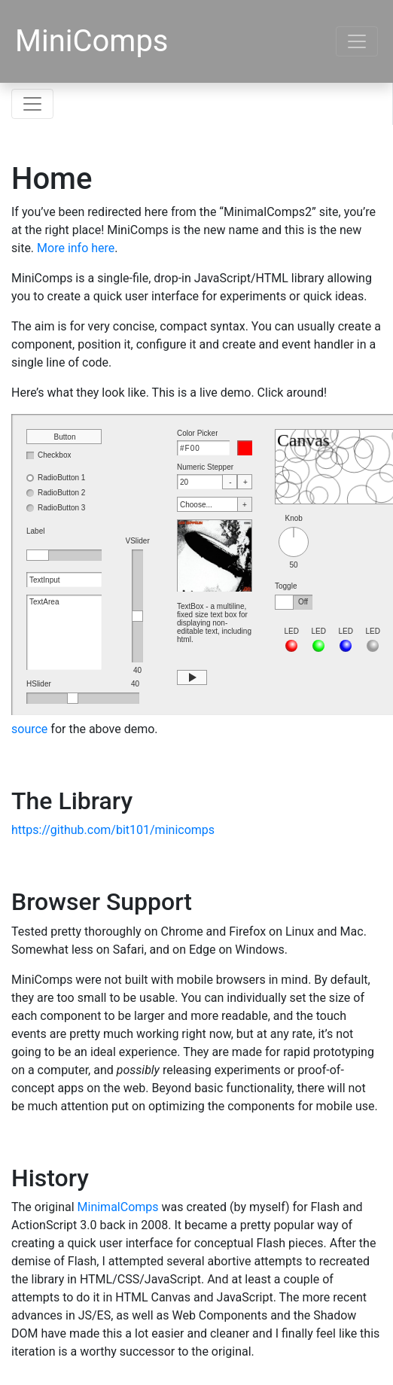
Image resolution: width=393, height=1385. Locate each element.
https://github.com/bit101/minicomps (113, 830)
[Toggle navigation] (357, 41)
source (29, 729)
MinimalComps (118, 1207)
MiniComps (92, 41)
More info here (75, 248)
